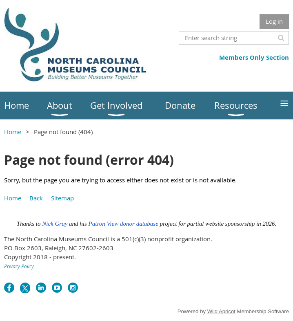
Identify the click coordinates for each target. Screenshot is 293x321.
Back (36, 198)
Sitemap (62, 198)
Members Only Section (254, 57)
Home (12, 132)
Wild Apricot (221, 311)
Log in (274, 21)
